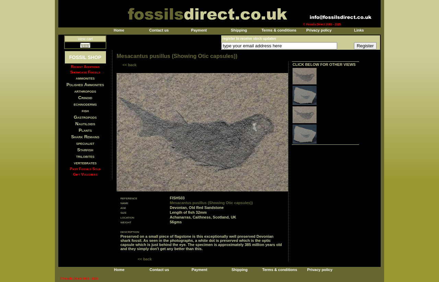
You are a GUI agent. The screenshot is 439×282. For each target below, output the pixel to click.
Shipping (239, 30)
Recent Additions (85, 66)
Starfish (85, 149)
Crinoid (85, 97)
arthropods (85, 91)
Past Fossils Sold (85, 169)
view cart (85, 39)
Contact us (159, 30)
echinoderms (85, 104)
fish (85, 110)
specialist (85, 143)
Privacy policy (319, 30)
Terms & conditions (278, 30)
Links (359, 30)
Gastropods (85, 117)
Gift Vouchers (85, 174)
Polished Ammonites (85, 84)
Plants (85, 130)
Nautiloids (85, 123)
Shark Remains (85, 136)
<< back (129, 65)
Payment (199, 30)
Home (119, 30)
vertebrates (85, 162)
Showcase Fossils (85, 72)
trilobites (85, 156)
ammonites (85, 78)
